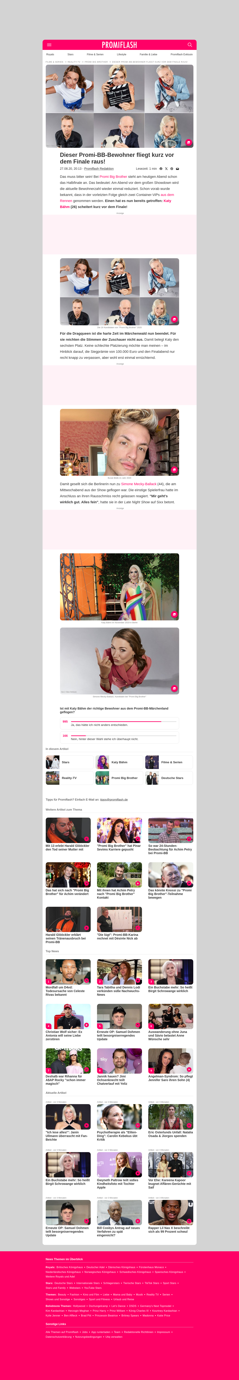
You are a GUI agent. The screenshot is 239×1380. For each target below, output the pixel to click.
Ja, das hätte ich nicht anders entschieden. (99, 725)
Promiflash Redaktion (99, 168)
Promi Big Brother (113, 177)
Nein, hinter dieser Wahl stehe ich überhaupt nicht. (104, 739)
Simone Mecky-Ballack (139, 484)
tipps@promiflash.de (114, 799)
